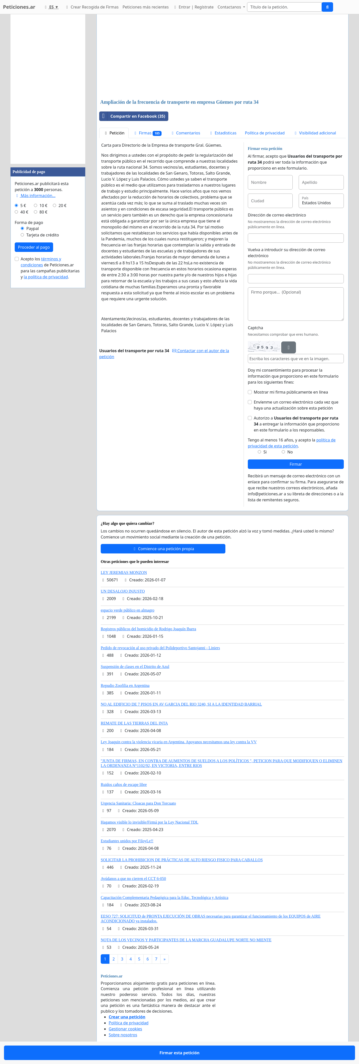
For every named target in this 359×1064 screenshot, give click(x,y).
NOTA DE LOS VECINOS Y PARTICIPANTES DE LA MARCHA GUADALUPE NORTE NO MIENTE (186, 940)
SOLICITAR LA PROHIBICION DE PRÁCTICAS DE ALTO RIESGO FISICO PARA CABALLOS (182, 860)
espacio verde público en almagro (127, 610)
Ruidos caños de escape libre (124, 784)
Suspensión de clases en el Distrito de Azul (135, 666)
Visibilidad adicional (314, 133)
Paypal (32, 228)
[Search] (284, 7)
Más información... (35, 195)
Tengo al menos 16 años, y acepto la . (292, 443)
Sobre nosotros (123, 1035)
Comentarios (185, 133)
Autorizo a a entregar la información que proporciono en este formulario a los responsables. (296, 424)
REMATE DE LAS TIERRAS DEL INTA (134, 723)
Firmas (147, 133)
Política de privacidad (265, 133)
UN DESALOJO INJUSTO (123, 591)
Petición (113, 133)
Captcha (255, 327)
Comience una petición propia (163, 548)
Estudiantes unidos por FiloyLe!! (127, 841)
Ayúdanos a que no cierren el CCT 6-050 (133, 878)
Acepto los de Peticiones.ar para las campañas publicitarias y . (50, 268)
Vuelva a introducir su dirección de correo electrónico (286, 252)
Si (265, 452)
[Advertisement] (222, 57)
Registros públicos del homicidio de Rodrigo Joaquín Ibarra (148, 629)
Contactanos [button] (230, 7)
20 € (63, 205)
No (290, 452)
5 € (23, 205)
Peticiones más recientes (146, 7)
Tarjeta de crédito (42, 235)
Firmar (296, 464)
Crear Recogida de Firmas (91, 7)
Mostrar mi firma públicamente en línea (291, 392)
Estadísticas (222, 133)
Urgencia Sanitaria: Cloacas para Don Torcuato (138, 803)
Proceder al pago (34, 247)
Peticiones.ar (19, 6)
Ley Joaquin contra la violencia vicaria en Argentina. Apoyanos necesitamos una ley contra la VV (179, 742)
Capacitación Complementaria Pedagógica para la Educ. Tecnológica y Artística (164, 897)
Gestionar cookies (125, 1029)
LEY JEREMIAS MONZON (124, 572)
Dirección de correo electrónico (277, 215)
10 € (43, 205)
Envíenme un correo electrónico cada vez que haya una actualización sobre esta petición (296, 405)
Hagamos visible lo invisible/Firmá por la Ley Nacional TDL (149, 822)
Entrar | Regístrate (193, 7)
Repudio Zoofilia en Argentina (125, 685)
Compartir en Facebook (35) (132, 116)
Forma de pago (29, 222)
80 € (43, 212)
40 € (24, 212)
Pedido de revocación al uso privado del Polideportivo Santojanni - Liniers (160, 648)
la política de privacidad (46, 277)
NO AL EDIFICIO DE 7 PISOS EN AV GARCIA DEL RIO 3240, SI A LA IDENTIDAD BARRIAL (181, 704)
